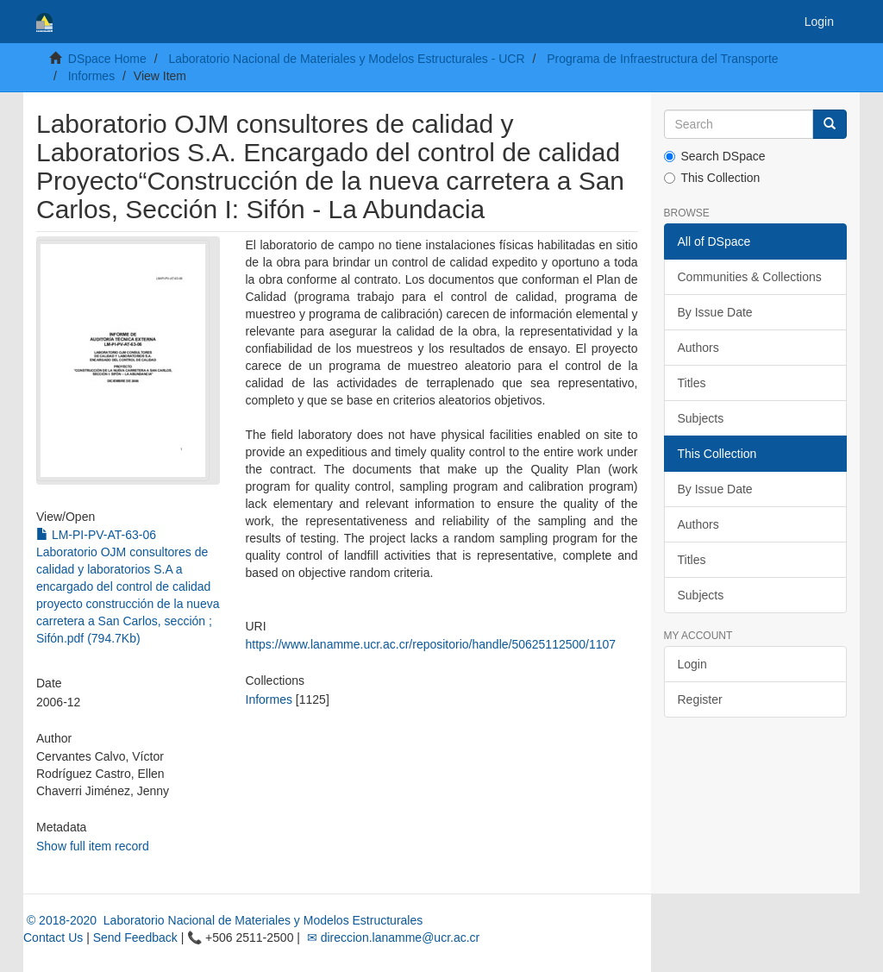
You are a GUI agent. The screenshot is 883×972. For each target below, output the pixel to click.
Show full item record (92, 846)
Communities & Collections (750, 277)
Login (692, 664)
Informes (91, 76)
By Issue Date (715, 312)
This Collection (712, 178)
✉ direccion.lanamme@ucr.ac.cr (391, 937)
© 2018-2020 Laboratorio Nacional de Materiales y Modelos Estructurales (223, 920)
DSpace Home (107, 59)
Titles (692, 383)
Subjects (701, 418)
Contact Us (53, 937)
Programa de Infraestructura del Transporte (662, 59)
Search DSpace (715, 156)
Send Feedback (135, 937)
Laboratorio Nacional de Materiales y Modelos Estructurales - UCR (346, 59)
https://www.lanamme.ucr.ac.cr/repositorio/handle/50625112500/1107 (431, 644)
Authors (698, 347)
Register (700, 699)
